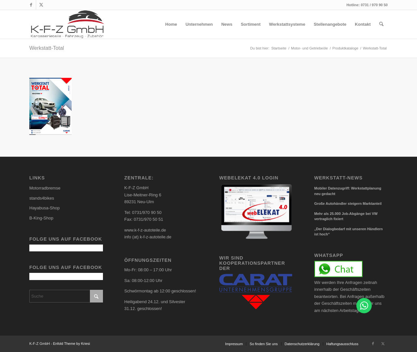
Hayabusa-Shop (44, 207)
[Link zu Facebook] (31, 5)
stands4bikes (41, 198)
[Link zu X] (41, 5)
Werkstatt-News (338, 178)
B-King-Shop (41, 218)
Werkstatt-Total (46, 48)
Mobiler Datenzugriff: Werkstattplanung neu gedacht (347, 191)
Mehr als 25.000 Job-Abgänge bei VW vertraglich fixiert (346, 216)
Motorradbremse (44, 188)
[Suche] (381, 24)
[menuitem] (171, 24)
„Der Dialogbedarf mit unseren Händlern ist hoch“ (348, 231)
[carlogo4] (67, 24)
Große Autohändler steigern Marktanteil (348, 203)
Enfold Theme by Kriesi (71, 343)
